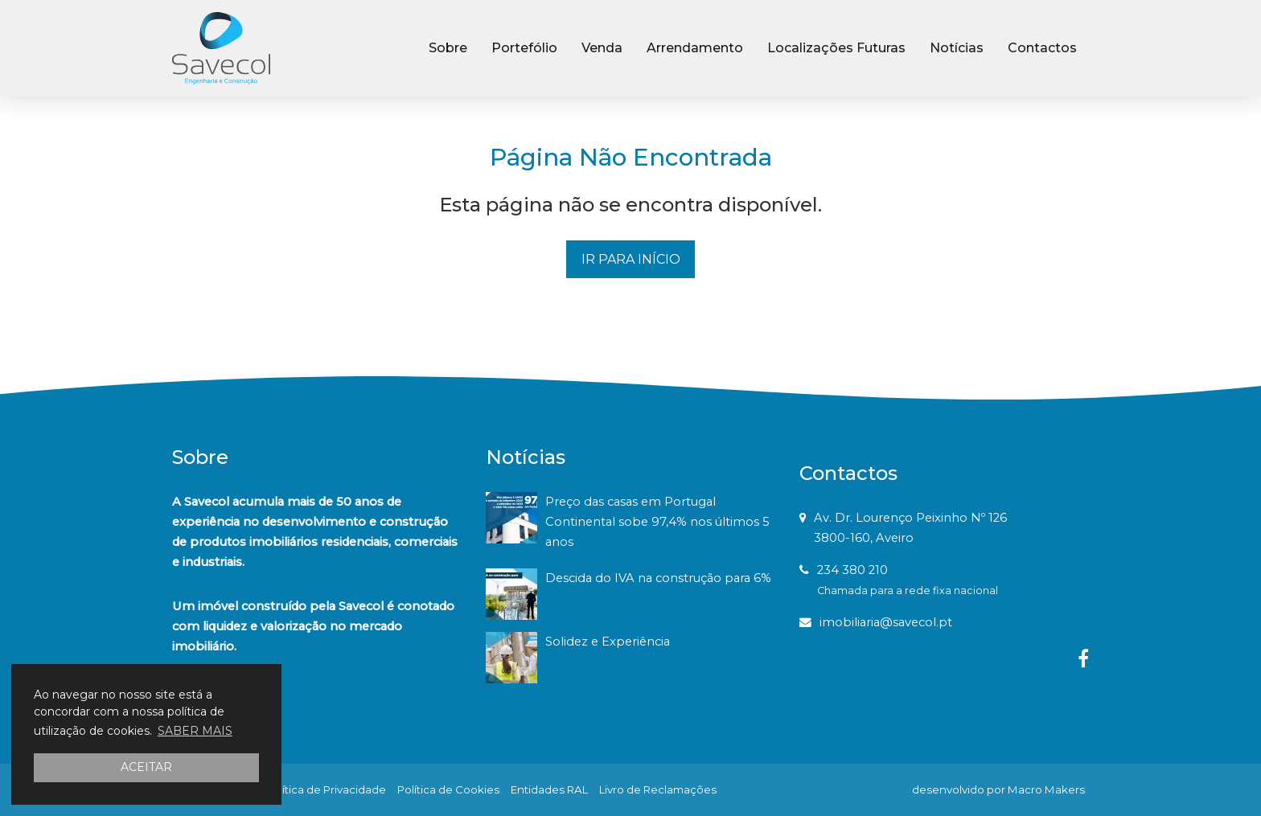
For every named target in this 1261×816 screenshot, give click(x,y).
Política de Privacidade (325, 789)
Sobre (448, 47)
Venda (601, 47)
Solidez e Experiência (607, 641)
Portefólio (524, 47)
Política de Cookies (448, 789)
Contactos (1042, 47)
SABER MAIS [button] (195, 731)
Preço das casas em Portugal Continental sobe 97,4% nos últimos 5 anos (657, 521)
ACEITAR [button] (146, 767)
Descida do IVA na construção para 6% (658, 578)
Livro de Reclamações (658, 789)
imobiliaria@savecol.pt (885, 622)
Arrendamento (695, 47)
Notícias (957, 47)
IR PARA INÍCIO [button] (630, 259)
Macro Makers (1046, 789)
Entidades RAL (549, 789)
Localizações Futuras (836, 47)
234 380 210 (852, 570)
